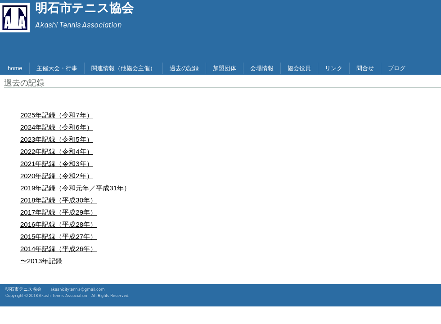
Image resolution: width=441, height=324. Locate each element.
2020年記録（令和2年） (56, 176)
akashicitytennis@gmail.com (77, 289)
